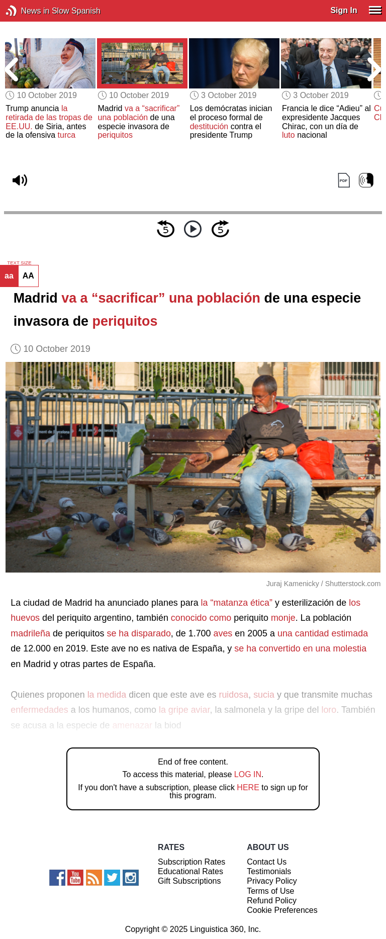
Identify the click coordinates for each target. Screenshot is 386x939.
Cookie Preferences (282, 910)
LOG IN (247, 774)
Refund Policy (272, 900)
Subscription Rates (191, 862)
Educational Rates (190, 871)
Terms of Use (270, 891)
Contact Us (266, 862)
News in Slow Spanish (26, 11)
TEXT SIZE (19, 262)
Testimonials (269, 871)
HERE (248, 787)
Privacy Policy (272, 881)
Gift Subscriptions (189, 881)
